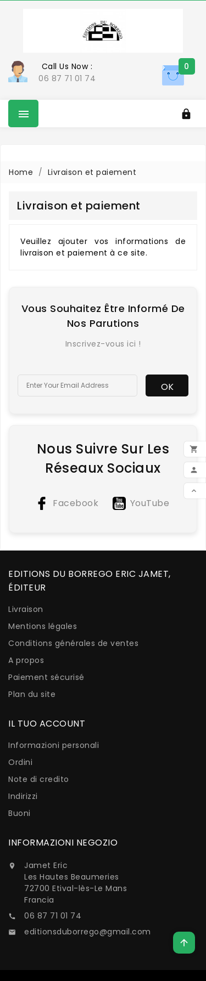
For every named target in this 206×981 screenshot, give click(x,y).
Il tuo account (46, 723)
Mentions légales (42, 626)
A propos (26, 660)
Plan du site (31, 694)
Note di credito (38, 779)
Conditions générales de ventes (73, 643)
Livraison (25, 609)
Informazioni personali (53, 745)
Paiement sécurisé (46, 677)
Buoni (19, 813)
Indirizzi (23, 796)
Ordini (20, 762)
